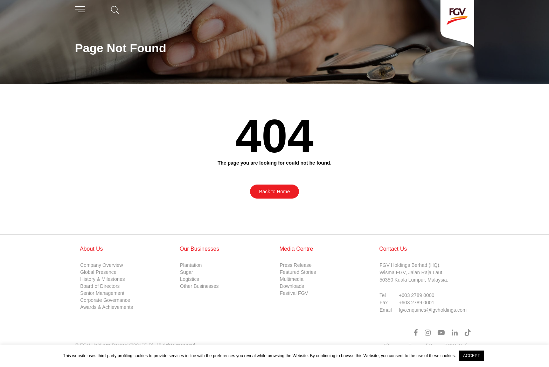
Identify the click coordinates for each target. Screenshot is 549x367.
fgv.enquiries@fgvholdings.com (433, 310)
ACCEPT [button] (471, 355)
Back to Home (274, 191)
